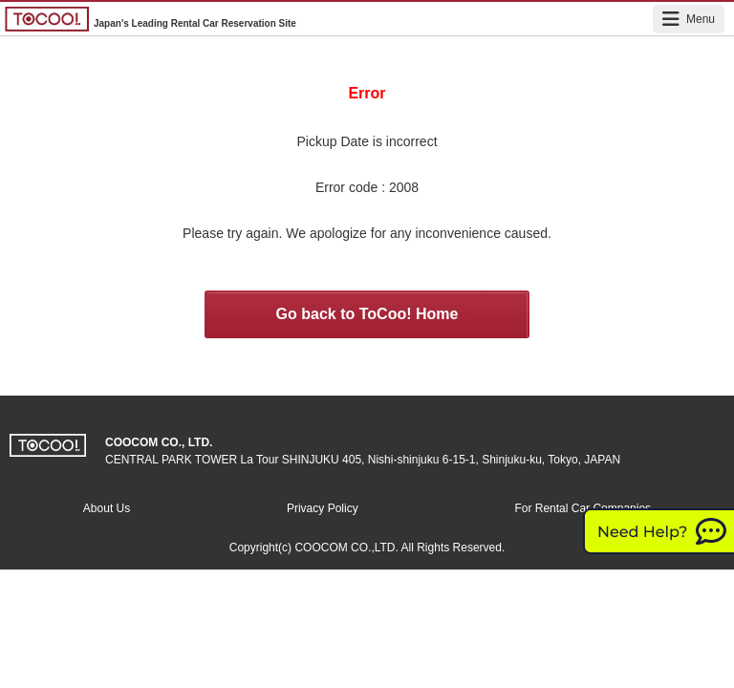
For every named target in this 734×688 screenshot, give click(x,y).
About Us (106, 508)
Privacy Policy (322, 508)
